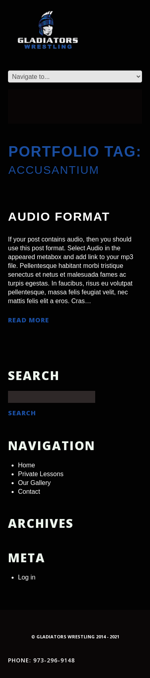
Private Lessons (41, 474)
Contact (29, 491)
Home (26, 465)
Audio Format (59, 216)
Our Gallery (34, 482)
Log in (27, 577)
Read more (28, 320)
